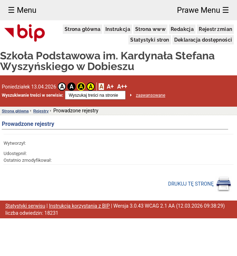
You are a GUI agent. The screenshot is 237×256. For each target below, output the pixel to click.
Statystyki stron (149, 40)
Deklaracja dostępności (203, 40)
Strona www (150, 29)
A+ (110, 86)
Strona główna (82, 29)
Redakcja (182, 29)
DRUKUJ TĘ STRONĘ (200, 184)
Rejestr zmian (215, 29)
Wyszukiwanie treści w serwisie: (32, 95)
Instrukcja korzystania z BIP (79, 206)
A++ (122, 86)
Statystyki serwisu (25, 206)
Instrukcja (117, 29)
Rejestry (41, 111)
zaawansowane (150, 95)
